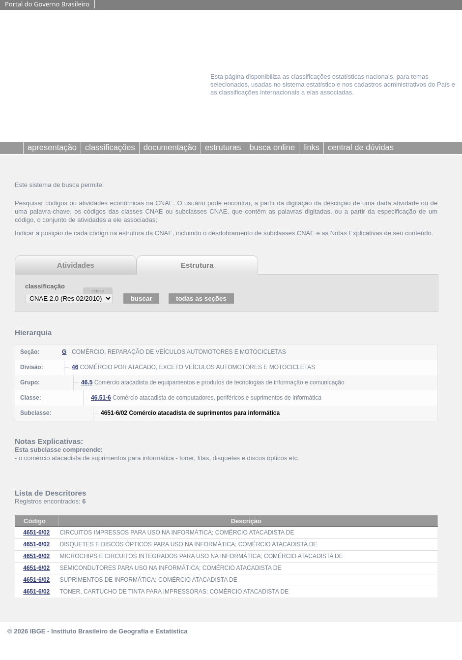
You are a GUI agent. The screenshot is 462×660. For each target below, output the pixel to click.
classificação (45, 286)
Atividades (75, 265)
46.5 (86, 382)
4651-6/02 (36, 532)
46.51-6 (101, 397)
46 (75, 367)
